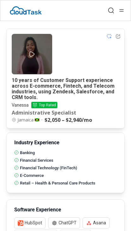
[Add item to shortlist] (109, 36)
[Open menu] (121, 10)
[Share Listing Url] (118, 36)
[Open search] (111, 10)
